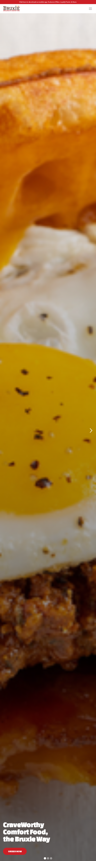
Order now (15, 851)
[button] (90, 9)
